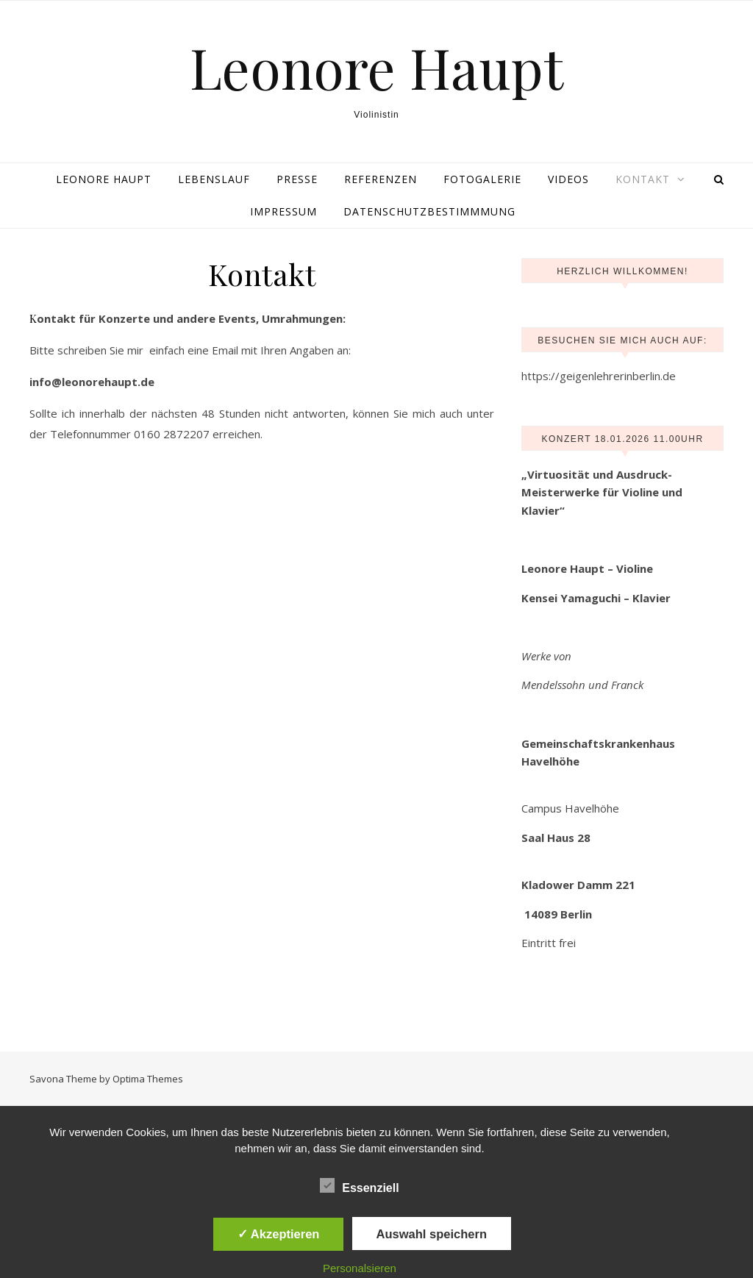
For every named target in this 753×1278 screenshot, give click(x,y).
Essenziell (359, 1185)
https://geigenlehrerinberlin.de (598, 375)
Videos (568, 179)
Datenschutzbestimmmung (429, 211)
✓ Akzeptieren (279, 1233)
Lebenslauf (214, 179)
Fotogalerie (482, 179)
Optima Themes (148, 1078)
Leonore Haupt (376, 67)
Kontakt (642, 179)
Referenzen (380, 179)
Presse (297, 179)
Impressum (283, 211)
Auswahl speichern (431, 1233)
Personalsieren (359, 1268)
